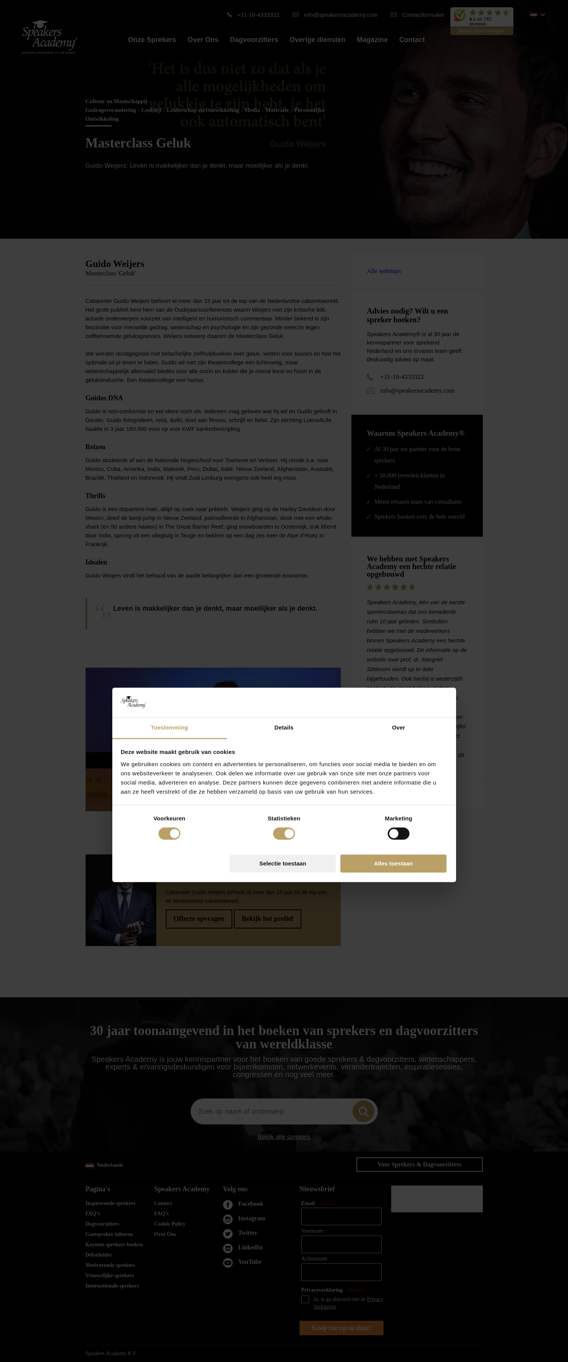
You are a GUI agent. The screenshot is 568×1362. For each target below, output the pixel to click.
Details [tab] (284, 623)
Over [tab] (398, 623)
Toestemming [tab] (169, 623)
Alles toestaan (393, 760)
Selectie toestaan (282, 760)
